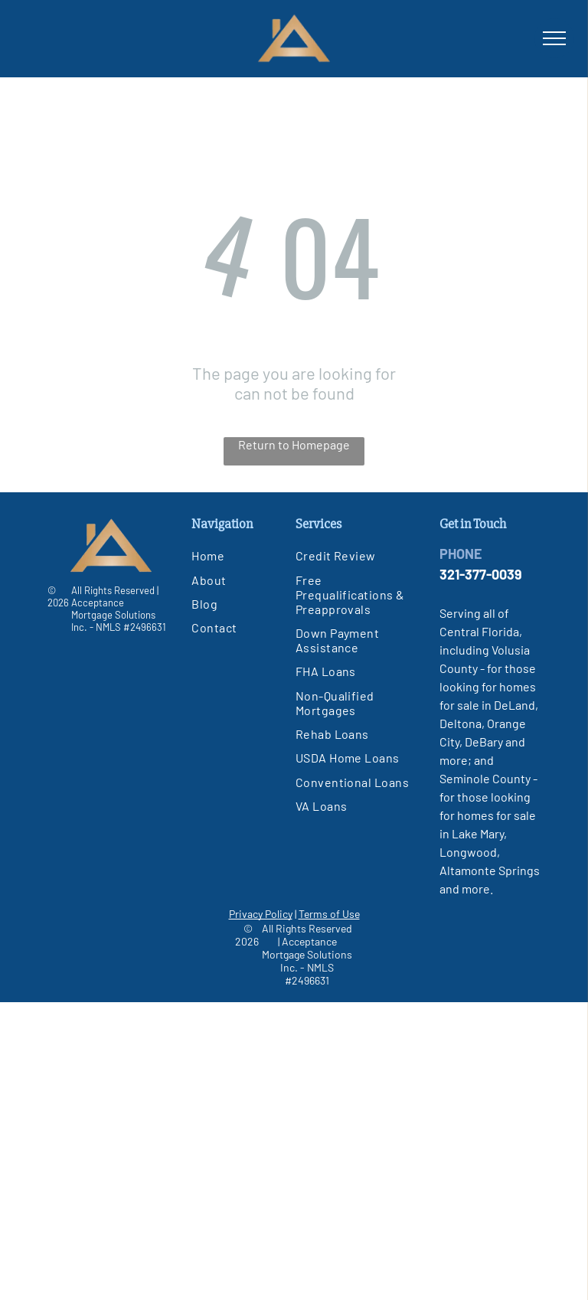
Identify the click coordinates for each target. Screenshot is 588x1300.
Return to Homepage (294, 444)
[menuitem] (253, 555)
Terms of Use (329, 913)
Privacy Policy (260, 913)
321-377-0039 (480, 574)
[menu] (554, 38)
